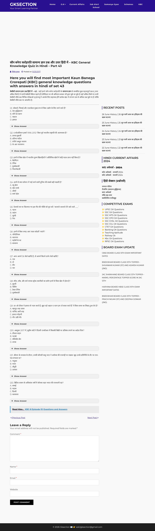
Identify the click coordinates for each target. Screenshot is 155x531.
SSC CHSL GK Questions (116, 221)
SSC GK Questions (113, 212)
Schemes (128, 4)
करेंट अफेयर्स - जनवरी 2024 (112, 172)
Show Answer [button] (19, 126)
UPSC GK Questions (114, 209)
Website (14, 489)
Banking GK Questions (116, 230)
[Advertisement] (77, 29)
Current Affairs (77, 4)
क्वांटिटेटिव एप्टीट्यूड (109, 198)
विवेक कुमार (16, 72)
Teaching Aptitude (114, 233)
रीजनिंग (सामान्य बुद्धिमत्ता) (111, 189)
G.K (62, 4)
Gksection (23, 4)
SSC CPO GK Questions (116, 218)
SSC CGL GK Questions (116, 224)
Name (13, 467)
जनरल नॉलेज (107, 186)
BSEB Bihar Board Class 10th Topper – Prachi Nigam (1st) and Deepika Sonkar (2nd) (121, 299)
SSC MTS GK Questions (116, 215)
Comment (15, 434)
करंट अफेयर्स (106, 192)
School (96, 7)
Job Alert (94, 4)
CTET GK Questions (114, 227)
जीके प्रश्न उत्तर (107, 195)
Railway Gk (110, 235)
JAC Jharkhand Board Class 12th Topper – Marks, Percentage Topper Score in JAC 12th (123, 277)
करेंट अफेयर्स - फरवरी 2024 (112, 175)
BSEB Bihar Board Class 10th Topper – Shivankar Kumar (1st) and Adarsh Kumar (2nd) (123, 265)
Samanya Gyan (111, 4)
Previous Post (18, 418)
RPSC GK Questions (114, 241)
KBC (141, 4)
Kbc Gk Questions (113, 238)
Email (13, 478)
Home (52, 4)
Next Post (93, 418)
